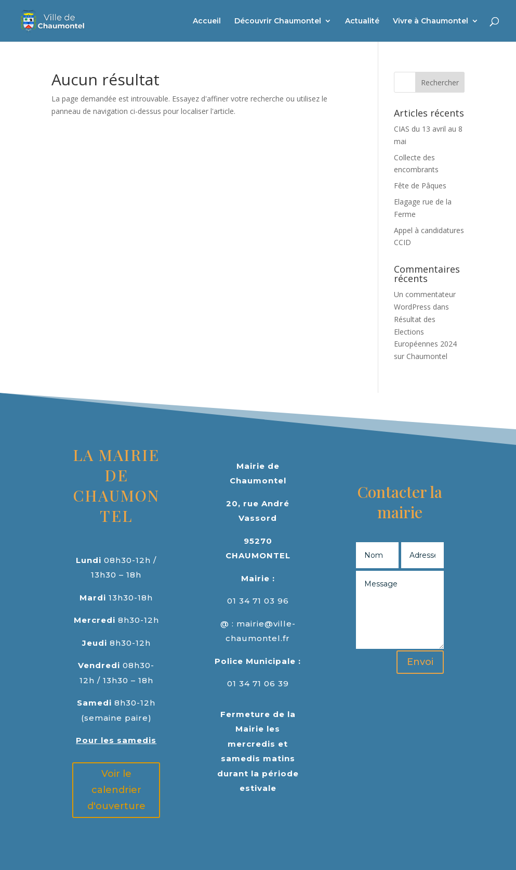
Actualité (362, 21)
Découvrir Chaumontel (277, 21)
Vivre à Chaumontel (430, 21)
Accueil (207, 21)
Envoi (420, 662)
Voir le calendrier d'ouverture (116, 789)
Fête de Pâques (420, 185)
